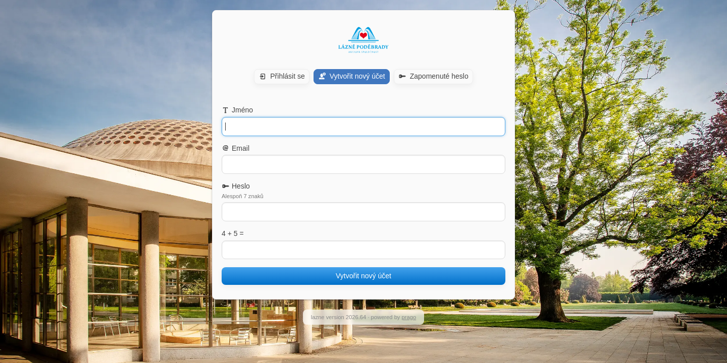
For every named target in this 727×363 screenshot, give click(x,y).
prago (409, 317)
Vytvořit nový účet (363, 276)
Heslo (236, 186)
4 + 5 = (233, 233)
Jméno (237, 110)
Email (235, 148)
